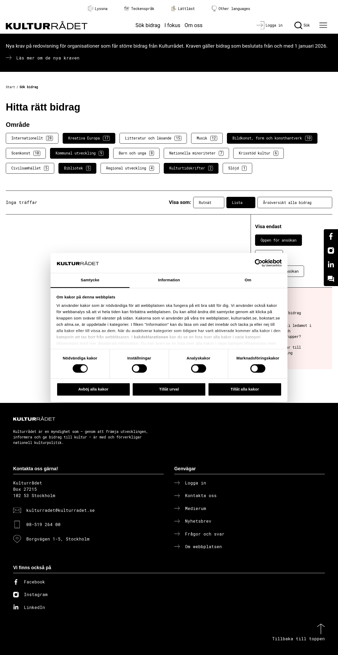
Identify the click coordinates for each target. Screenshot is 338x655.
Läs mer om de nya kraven (47, 58)
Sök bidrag (148, 25)
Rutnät (209, 202)
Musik (207, 138)
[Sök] (302, 25)
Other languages (231, 9)
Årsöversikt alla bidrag (295, 202)
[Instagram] (331, 250)
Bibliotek (77, 168)
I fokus (172, 25)
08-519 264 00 (43, 524)
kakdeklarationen (151, 337)
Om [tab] (248, 280)
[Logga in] (269, 25)
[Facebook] (331, 236)
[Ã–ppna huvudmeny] (324, 25)
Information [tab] (169, 280)
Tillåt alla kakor (244, 389)
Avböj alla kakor (93, 389)
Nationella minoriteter (196, 153)
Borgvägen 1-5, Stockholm (58, 539)
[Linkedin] (331, 265)
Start (10, 87)
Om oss (193, 25)
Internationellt (32, 138)
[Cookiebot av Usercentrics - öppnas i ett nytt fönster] (259, 263)
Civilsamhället (30, 168)
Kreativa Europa (89, 138)
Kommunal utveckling (79, 153)
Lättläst (183, 8)
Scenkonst (25, 153)
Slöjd (237, 168)
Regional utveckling (130, 168)
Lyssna (97, 8)
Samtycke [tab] (90, 280)
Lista (241, 202)
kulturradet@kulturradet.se (60, 510)
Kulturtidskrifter (191, 168)
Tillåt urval (169, 389)
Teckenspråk (139, 8)
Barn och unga (136, 153)
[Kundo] (331, 279)
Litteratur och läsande (153, 138)
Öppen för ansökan (278, 240)
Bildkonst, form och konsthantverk (272, 138)
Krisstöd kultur (258, 153)
